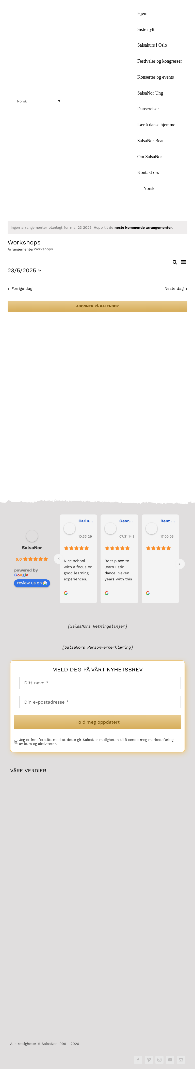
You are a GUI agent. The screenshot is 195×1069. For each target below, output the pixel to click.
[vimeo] (149, 1060)
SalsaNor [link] (32, 547)
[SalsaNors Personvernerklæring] (97, 647)
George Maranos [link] (126, 521)
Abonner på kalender (97, 306)
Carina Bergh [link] (85, 521)
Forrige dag (21, 288)
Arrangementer (21, 249)
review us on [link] (32, 583)
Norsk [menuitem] (22, 101)
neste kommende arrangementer (143, 227)
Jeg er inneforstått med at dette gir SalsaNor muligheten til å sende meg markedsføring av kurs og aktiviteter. (96, 742)
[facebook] (138, 1060)
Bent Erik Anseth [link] (167, 521)
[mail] (181, 1060)
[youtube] (170, 1060)
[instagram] (159, 1060)
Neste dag (174, 288)
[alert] (97, 227)
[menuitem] (159, 189)
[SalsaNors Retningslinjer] (97, 626)
